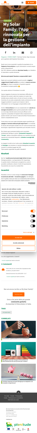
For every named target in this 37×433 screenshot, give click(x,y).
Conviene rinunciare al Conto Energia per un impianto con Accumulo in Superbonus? (17, 382)
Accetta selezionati (18, 243)
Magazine (4, 57)
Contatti (12, 396)
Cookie (5, 398)
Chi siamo (6, 396)
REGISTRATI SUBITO (18, 294)
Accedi (3, 260)
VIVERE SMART (12, 57)
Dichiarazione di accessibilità (15, 398)
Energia (5, 145)
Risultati (26, 143)
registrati (8, 260)
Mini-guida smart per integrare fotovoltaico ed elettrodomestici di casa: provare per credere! (15, 360)
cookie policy (15, 199)
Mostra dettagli (27, 232)
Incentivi (32, 143)
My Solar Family (6, 312)
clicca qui (21, 203)
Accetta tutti (18, 237)
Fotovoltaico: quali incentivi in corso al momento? (15, 339)
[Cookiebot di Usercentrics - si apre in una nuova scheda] (28, 183)
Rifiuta (18, 248)
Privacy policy (18, 396)
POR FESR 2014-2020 (13, 400)
